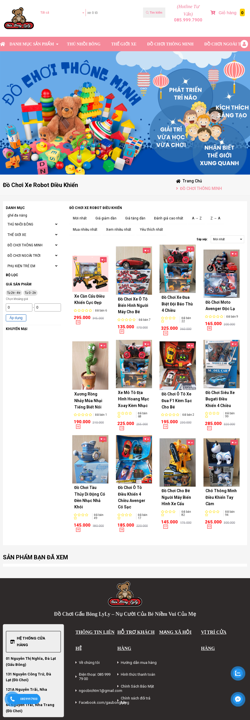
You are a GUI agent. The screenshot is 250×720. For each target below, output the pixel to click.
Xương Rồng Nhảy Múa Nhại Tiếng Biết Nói (88, 400)
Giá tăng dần (135, 218)
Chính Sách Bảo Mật (137, 686)
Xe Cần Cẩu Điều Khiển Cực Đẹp (89, 299)
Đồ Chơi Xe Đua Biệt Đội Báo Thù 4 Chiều (177, 304)
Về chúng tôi (89, 662)
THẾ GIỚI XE (123, 44)
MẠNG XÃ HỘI (175, 632)
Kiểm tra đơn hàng (56, 29)
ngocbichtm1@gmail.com (100, 690)
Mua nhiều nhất (85, 230)
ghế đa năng (17, 215)
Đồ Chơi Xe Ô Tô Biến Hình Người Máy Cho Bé (133, 305)
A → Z (197, 218)
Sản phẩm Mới (216, 29)
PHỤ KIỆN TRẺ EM (21, 266)
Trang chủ (192, 181)
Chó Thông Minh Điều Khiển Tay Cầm (221, 497)
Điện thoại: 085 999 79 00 (94, 676)
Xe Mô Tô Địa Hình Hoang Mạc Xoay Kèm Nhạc (133, 399)
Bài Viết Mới (237, 29)
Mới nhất (80, 218)
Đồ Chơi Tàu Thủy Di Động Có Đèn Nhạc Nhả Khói (89, 497)
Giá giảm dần (105, 218)
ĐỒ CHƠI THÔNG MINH (170, 44)
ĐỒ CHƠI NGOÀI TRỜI (226, 44)
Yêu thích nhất (151, 230)
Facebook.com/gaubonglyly (102, 702)
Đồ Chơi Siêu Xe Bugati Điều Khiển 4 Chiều (220, 399)
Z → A (215, 218)
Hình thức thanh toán (138, 674)
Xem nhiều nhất (118, 230)
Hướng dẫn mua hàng (139, 662)
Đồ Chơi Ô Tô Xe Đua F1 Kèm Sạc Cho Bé (177, 400)
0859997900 (29, 699)
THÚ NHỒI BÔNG (84, 44)
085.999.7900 (188, 20)
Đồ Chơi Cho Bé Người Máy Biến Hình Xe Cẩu (176, 497)
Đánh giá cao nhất (168, 218)
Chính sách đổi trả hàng (135, 700)
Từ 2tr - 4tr (14, 292)
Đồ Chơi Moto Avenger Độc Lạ (220, 305)
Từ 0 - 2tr (30, 292)
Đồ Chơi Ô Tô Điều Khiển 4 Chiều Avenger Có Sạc (131, 497)
